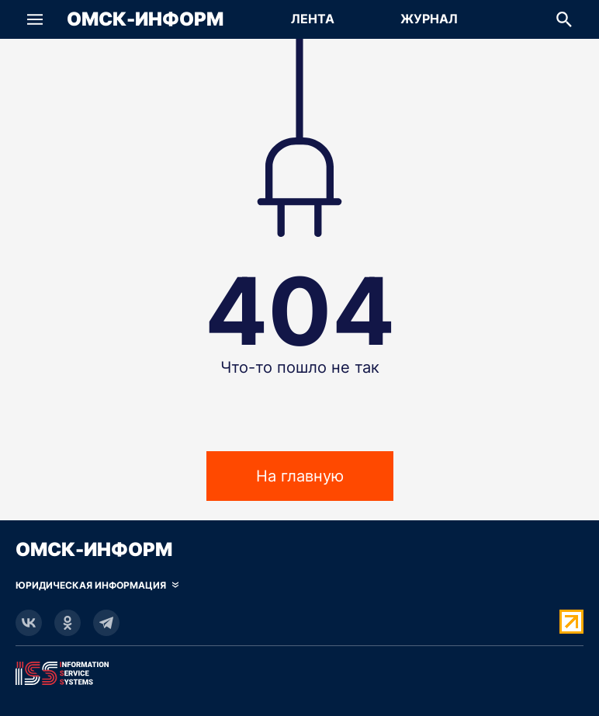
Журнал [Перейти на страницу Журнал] (429, 18)
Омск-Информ (145, 19)
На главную (300, 476)
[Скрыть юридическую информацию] (97, 585)
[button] (35, 19)
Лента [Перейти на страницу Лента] (312, 18)
